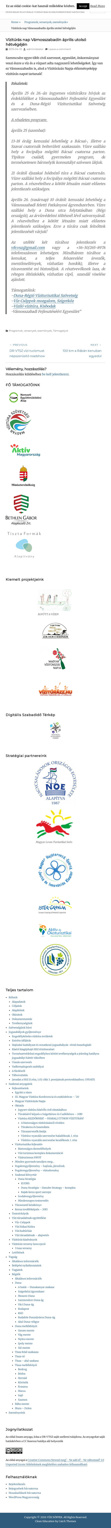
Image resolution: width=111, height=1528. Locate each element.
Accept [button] (83, 6)
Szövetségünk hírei (20, 1027)
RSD (20, 1313)
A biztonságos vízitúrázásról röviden (42, 1123)
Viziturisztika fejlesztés (28, 1144)
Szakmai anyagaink (20, 1084)
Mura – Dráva (23, 1408)
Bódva (21, 1373)
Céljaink (17, 1006)
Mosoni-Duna (26, 1296)
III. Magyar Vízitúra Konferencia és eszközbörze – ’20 (47, 1096)
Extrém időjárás (21, 1040)
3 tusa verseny (23, 1248)
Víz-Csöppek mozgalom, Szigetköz (43, 301)
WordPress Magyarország (24, 1497)
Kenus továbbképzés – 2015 (31, 1209)
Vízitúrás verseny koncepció (29, 1244)
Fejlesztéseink (20, 1088)
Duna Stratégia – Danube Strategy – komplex (48, 1187)
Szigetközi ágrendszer (31, 1291)
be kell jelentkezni (55, 374)
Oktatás (19, 1105)
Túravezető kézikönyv (28, 1205)
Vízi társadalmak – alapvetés (32, 1235)
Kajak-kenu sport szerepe (36, 1192)
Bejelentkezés (17, 1484)
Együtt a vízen (23, 1092)
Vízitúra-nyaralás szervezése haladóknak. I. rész (49, 1135)
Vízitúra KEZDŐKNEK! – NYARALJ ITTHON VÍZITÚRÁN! (51, 1118)
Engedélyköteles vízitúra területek (32, 1036)
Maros (22, 1391)
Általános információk (25, 1261)
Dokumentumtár (22, 1019)
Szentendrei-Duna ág (31, 1300)
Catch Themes (67, 1521)
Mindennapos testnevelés (33, 1200)
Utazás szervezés (22, 1062)
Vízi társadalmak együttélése (29, 1218)
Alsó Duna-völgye (28, 1321)
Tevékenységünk (22, 1023)
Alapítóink (18, 1010)
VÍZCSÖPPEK (54, 1517)
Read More (97, 6)
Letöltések (18, 1252)
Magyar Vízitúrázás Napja (30, 1101)
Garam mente (26, 1330)
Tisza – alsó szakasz (27, 1360)
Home (16, 22)
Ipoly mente (25, 1343)
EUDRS (25, 1183)
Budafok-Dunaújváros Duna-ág (36, 1317)
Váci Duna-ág (26, 1304)
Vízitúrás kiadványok (24, 1239)
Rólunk (13, 997)
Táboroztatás (20, 1075)
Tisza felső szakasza (26, 1352)
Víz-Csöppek (22, 1222)
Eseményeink (17, 1412)
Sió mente (24, 1347)
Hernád (22, 1378)
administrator (35, 49)
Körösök (23, 1382)
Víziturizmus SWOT (29, 1157)
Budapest (23, 1308)
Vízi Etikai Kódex (25, 1226)
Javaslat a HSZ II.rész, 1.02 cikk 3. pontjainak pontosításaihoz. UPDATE (53, 1079)
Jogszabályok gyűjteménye (25, 1032)
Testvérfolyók (20, 1213)
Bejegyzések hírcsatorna (23, 1488)
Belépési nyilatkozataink (26, 1265)
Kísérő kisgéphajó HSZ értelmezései (33, 1049)
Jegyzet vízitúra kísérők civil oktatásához (42, 1109)
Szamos (22, 1399)
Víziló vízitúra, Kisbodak (34, 306)
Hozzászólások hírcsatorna (25, 1493)
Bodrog (22, 1369)
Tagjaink (17, 1269)
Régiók (16, 1274)
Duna (18, 1282)
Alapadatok (18, 1001)
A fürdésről (18, 1071)
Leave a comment (59, 49)
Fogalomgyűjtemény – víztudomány (37, 1170)
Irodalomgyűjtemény (31, 1196)
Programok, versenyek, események (46, 22)
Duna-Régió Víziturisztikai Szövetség (45, 295)
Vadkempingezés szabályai (28, 1066)
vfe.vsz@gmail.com (28, 247)
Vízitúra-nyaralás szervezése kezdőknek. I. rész (49, 1140)
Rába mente (22, 1404)
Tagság (13, 1257)
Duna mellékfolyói (26, 1326)
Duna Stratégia (27, 1179)
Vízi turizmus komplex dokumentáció (40, 1153)
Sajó (20, 1395)
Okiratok (17, 1014)
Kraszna (23, 1386)
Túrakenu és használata (35, 1127)
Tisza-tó (20, 1356)
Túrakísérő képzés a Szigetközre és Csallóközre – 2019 (50, 1114)
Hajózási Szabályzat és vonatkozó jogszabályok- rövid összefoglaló (51, 1045)
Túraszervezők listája (33, 1131)
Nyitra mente (26, 1339)
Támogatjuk (60, 330)
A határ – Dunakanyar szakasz (36, 1287)
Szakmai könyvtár (26, 1174)
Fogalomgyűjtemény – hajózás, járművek (40, 1166)
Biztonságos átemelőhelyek (34, 1148)
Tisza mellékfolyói (26, 1365)
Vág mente (24, 1334)
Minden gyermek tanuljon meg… (34, 1161)
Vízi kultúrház (23, 1231)
